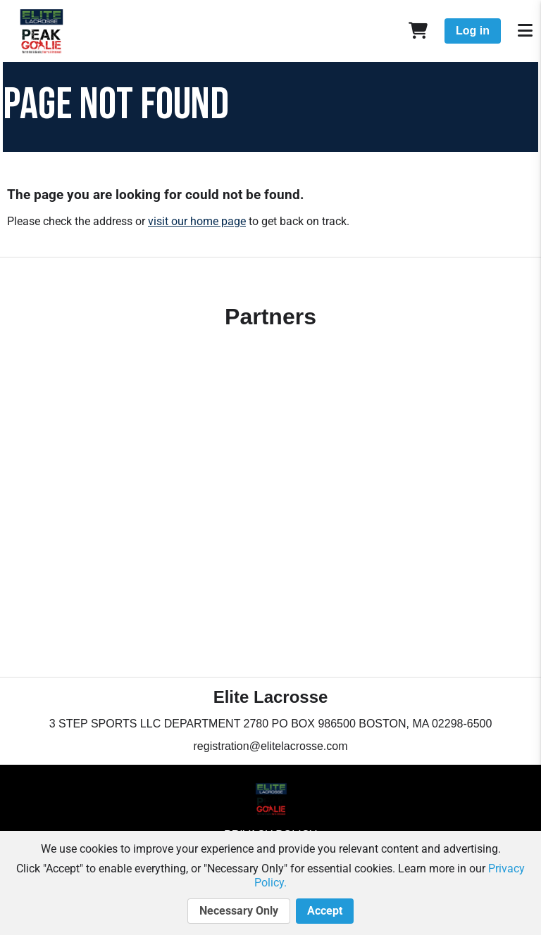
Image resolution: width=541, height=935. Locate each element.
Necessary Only (239, 911)
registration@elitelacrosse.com (271, 746)
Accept (325, 911)
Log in (473, 31)
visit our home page (197, 221)
